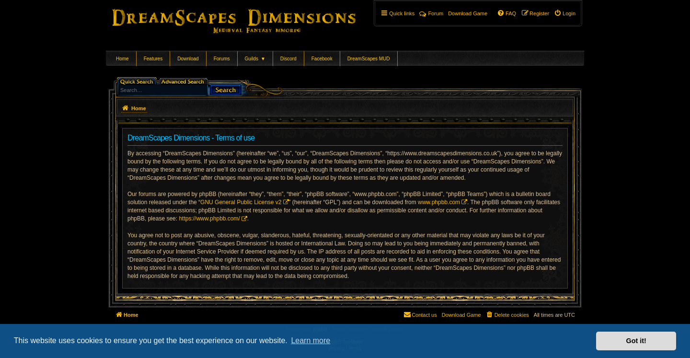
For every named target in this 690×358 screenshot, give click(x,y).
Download (187, 58)
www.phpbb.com (439, 202)
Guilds (255, 58)
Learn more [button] (310, 340)
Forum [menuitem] (431, 13)
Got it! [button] (636, 341)
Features (153, 58)
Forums (222, 58)
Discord (288, 58)
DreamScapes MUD (368, 58)
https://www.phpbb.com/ (209, 218)
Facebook (322, 58)
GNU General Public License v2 (240, 202)
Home (122, 58)
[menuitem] (564, 13)
